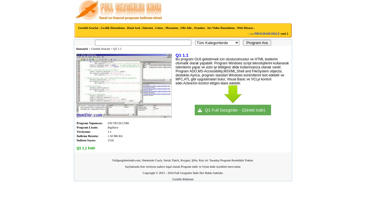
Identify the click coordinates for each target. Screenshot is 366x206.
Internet (147, 27)
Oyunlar (199, 27)
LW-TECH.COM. (119, 123)
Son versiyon (148, 166)
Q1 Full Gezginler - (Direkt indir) (235, 110)
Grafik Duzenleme (113, 27)
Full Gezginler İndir (186, 173)
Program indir (189, 166)
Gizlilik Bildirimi (183, 179)
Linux (159, 27)
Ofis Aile (186, 27)
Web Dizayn (245, 27)
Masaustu (172, 27)
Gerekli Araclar (88, 27)
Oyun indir (208, 166)
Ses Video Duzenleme (221, 27)
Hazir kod (133, 27)
